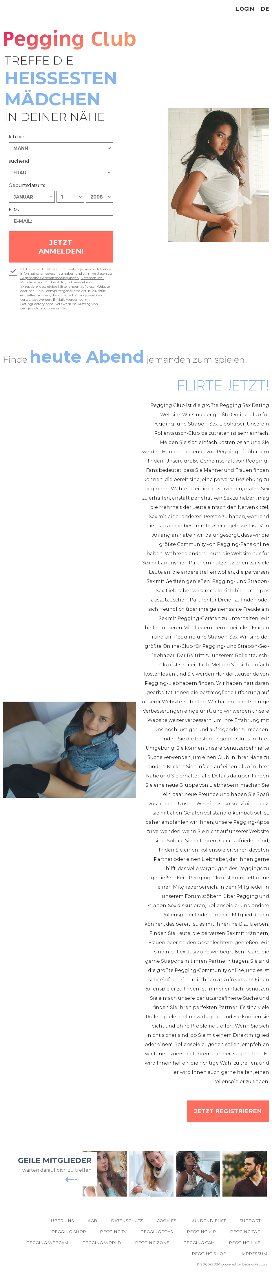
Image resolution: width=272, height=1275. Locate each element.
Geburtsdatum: (27, 185)
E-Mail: (16, 209)
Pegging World (101, 1242)
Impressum (253, 1253)
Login (245, 9)
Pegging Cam (199, 1242)
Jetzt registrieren (228, 1111)
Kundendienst (208, 1220)
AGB (92, 1220)
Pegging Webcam (47, 1242)
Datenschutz (127, 1220)
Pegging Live (244, 1242)
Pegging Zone (152, 1242)
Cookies (166, 1220)
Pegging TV (113, 1231)
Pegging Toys (156, 1231)
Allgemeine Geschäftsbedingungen (49, 278)
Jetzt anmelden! (61, 247)
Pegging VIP (201, 1231)
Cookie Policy (55, 282)
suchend (19, 161)
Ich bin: (17, 137)
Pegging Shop (69, 1231)
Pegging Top (245, 1231)
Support (250, 1220)
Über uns (62, 1220)
